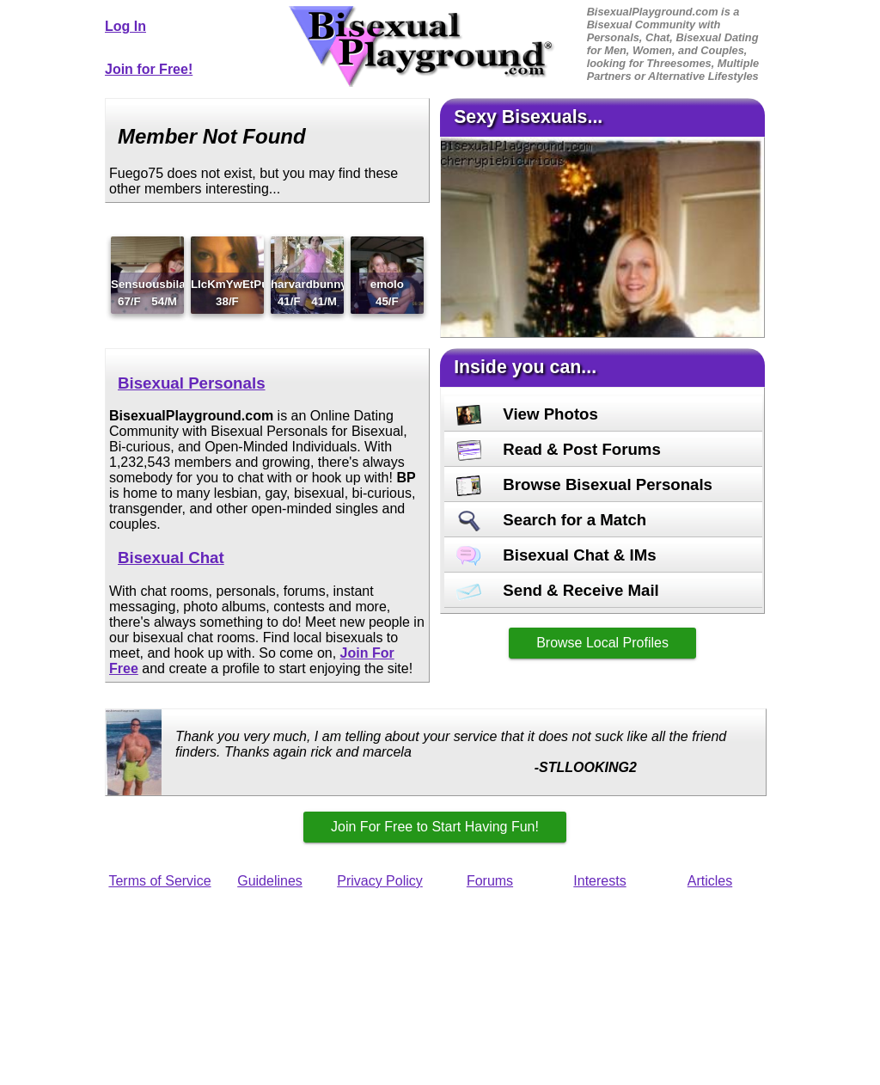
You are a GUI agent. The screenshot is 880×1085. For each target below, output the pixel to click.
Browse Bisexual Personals (584, 484)
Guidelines (269, 881)
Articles (710, 881)
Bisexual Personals (192, 383)
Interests (599, 881)
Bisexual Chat (171, 558)
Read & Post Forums (558, 449)
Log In (125, 26)
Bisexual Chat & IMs (556, 555)
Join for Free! (148, 69)
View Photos (527, 414)
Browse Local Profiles (602, 642)
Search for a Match (551, 520)
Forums (490, 881)
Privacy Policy (380, 881)
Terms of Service (159, 881)
